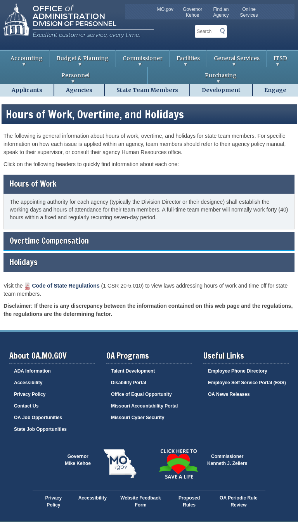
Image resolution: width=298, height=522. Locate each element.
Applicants (27, 90)
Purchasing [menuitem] (192, 78)
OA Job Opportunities (38, 417)
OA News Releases (229, 394)
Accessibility (28, 382)
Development (221, 90)
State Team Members (147, 90)
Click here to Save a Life (178, 463)
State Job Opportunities (40, 429)
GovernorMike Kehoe (78, 460)
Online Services (249, 12)
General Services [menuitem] (233, 61)
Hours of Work (149, 183)
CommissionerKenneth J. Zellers (227, 460)
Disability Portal (128, 382)
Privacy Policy (29, 394)
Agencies (79, 90)
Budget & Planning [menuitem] (79, 61)
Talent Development (133, 371)
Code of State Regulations (65, 286)
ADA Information (32, 371)
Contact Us (26, 406)
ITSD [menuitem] (277, 61)
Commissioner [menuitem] (139, 61)
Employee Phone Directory (237, 371)
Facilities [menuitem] (185, 61)
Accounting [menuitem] (23, 61)
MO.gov (165, 9)
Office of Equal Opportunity (141, 394)
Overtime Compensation (149, 240)
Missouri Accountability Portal (144, 406)
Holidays (149, 262)
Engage (275, 90)
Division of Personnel (74, 24)
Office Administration (69, 11)
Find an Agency (221, 12)
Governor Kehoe (192, 12)
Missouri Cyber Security (137, 417)
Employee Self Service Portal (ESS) (247, 382)
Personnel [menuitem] (47, 78)
